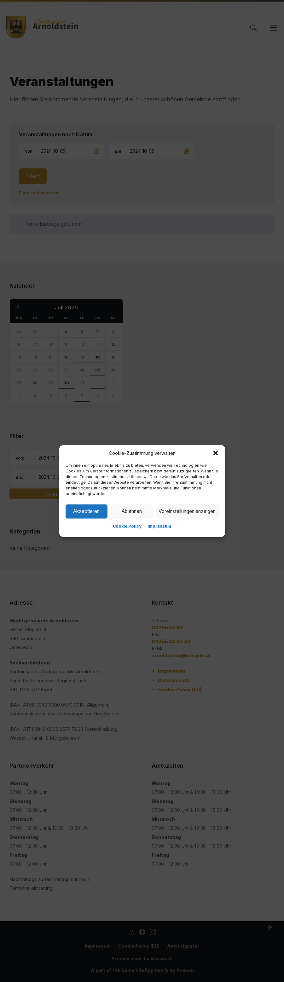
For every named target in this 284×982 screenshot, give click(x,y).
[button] (215, 453)
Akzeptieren (86, 511)
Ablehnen (131, 511)
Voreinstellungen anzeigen (187, 511)
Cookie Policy (127, 526)
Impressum (159, 526)
